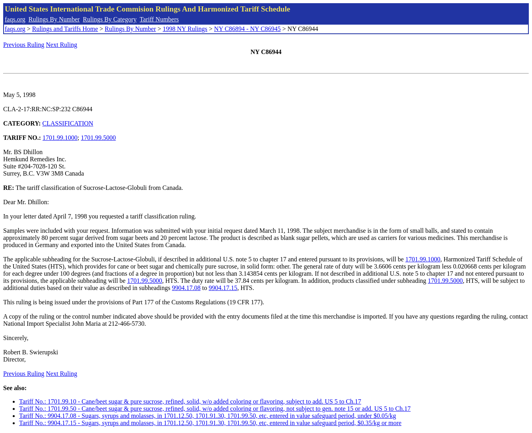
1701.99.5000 (98, 137)
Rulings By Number (54, 19)
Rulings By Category (110, 19)
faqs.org (15, 19)
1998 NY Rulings (185, 28)
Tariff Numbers (159, 19)
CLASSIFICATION (68, 123)
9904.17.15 (223, 287)
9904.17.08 (186, 287)
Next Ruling (61, 44)
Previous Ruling (23, 44)
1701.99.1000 (60, 137)
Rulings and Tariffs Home (65, 28)
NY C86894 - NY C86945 (247, 28)
